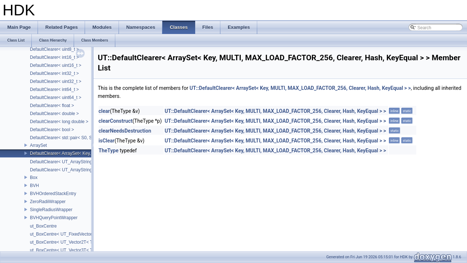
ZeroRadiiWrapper (48, 201)
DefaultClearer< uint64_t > (55, 97)
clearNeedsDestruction (125, 131)
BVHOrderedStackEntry (53, 193)
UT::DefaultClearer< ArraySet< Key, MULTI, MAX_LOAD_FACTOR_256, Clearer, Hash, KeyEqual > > (300, 88)
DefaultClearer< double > (54, 113)
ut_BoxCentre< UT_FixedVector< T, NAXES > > (76, 234)
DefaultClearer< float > (52, 105)
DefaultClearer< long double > (59, 121)
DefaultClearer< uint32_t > (55, 81)
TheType (109, 150)
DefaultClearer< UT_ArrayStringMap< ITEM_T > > (78, 161)
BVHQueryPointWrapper (54, 217)
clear (104, 111)
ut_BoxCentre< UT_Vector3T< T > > (65, 250)
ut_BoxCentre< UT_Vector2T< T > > (65, 242)
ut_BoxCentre (43, 226)
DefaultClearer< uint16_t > (55, 65)
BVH (34, 185)
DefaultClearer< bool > (52, 129)
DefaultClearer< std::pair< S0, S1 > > (66, 137)
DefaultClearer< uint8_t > (54, 49)
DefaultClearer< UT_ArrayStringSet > (66, 169)
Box (34, 177)
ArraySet (38, 145)
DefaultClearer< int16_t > (54, 57)
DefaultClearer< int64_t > (54, 89)
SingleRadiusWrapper (51, 209)
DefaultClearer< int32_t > (54, 73)
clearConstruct (115, 121)
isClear (107, 141)
